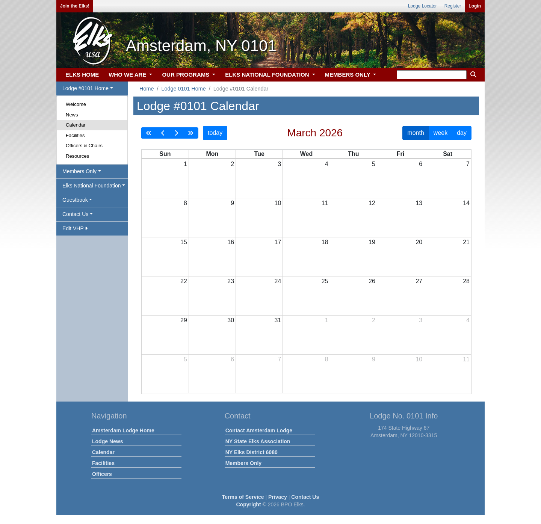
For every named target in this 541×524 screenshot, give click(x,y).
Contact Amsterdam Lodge (258, 430)
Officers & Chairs (84, 145)
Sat (447, 154)
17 (278, 242)
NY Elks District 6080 (251, 452)
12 (372, 203)
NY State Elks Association (257, 441)
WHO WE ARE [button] (128, 74)
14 (466, 203)
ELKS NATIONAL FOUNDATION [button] (268, 74)
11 (325, 203)
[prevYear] (149, 133)
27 (419, 281)
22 (183, 281)
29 (183, 320)
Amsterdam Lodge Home (123, 430)
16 (230, 242)
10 (278, 203)
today (215, 133)
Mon (212, 154)
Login (474, 6)
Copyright (248, 504)
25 (325, 281)
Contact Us (305, 497)
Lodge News (107, 441)
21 (466, 242)
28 (466, 281)
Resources (77, 156)
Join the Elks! (74, 6)
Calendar (76, 125)
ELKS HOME (82, 74)
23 (230, 281)
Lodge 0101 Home (183, 89)
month (415, 133)
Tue (259, 154)
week (440, 133)
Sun (165, 154)
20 (419, 242)
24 (278, 281)
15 (183, 242)
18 (325, 242)
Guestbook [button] (75, 200)
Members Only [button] (79, 171)
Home (146, 89)
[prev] (163, 133)
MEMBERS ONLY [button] (348, 74)
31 (278, 320)
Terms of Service (243, 497)
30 (230, 320)
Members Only (243, 463)
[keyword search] (432, 74)
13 (419, 203)
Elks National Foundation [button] (91, 186)
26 (372, 281)
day (462, 133)
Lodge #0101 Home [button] (85, 88)
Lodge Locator (422, 6)
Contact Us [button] (75, 214)
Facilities (75, 135)
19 (372, 242)
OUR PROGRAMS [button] (186, 74)
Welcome (76, 104)
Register (452, 6)
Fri (400, 154)
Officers (102, 474)
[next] (176, 133)
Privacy (277, 497)
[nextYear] (190, 133)
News (72, 115)
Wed (306, 154)
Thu (353, 154)
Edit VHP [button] (75, 228)
